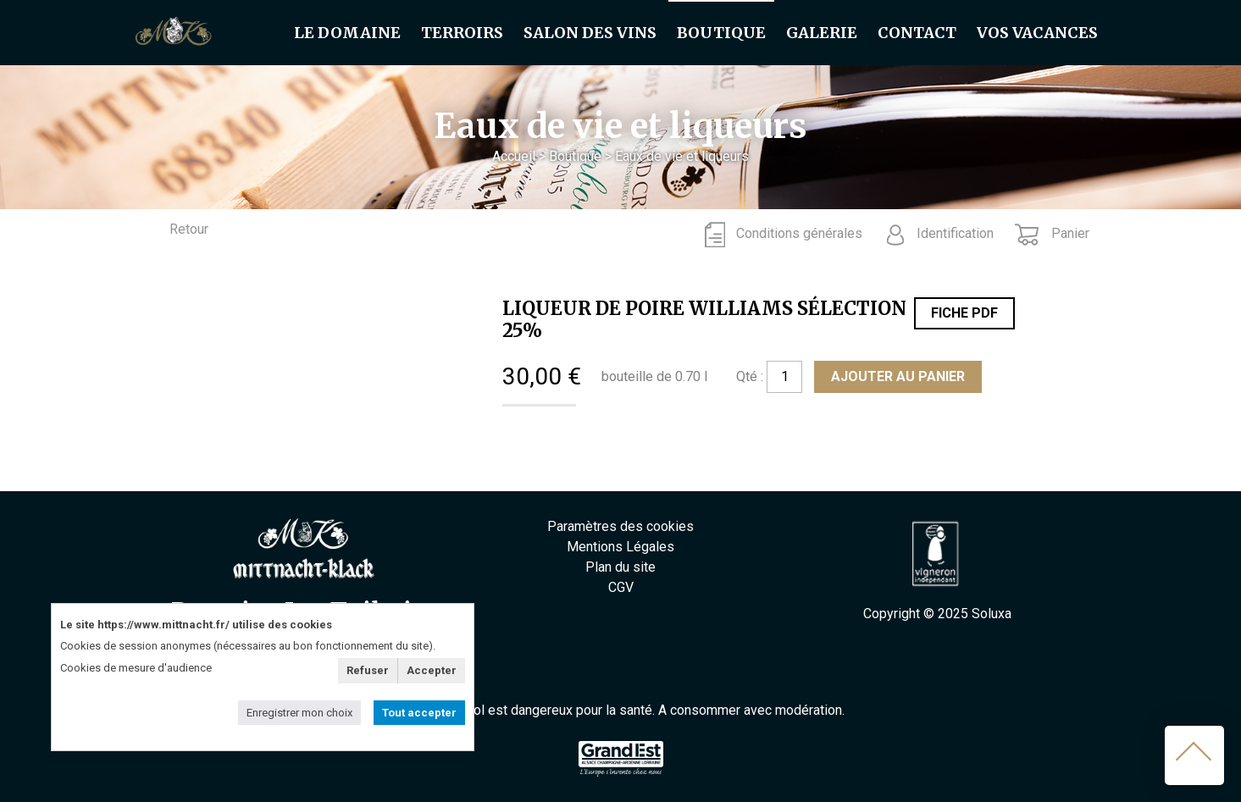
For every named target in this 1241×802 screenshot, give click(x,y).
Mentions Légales (620, 547)
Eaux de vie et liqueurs (682, 156)
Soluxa (991, 614)
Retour (188, 229)
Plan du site (620, 567)
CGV (621, 587)
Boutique (575, 156)
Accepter (432, 670)
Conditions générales (799, 233)
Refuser (367, 670)
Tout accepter (419, 712)
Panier (1068, 233)
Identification (955, 233)
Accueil (513, 156)
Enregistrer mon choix (299, 712)
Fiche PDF (964, 313)
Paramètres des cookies (620, 526)
